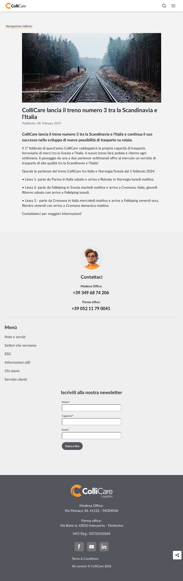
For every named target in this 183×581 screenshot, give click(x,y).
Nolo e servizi (15, 337)
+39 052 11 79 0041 (91, 308)
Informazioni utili (17, 362)
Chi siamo (12, 371)
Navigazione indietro (19, 26)
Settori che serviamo (20, 345)
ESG (8, 354)
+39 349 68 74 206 (91, 292)
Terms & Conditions (85, 558)
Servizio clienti (16, 379)
